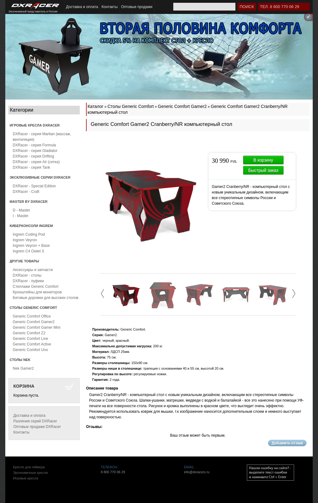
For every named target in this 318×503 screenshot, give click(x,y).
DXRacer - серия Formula (34, 145)
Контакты (110, 7)
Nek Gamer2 (23, 368)
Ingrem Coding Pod (29, 234)
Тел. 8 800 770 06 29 (279, 6)
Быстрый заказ (263, 170)
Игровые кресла (25, 478)
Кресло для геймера (29, 467)
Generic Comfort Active (32, 344)
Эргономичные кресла (30, 472)
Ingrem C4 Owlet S (28, 251)
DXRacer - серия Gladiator (35, 151)
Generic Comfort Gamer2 (34, 322)
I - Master (21, 216)
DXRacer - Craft (26, 191)
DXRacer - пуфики (28, 281)
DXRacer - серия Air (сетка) (36, 162)
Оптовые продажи (136, 7)
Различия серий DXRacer (35, 421)
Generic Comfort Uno (30, 350)
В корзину (263, 160)
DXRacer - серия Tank (31, 167)
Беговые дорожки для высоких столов (45, 298)
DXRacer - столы (27, 275)
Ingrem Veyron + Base (31, 245)
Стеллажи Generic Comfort (35, 286)
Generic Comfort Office (32, 316)
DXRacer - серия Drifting (33, 156)
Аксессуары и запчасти (33, 270)
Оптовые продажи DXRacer (37, 427)
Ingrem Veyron (25, 240)
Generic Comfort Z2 (29, 333)
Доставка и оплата (82, 7)
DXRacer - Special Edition (34, 186)
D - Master (21, 210)
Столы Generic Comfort (130, 106)
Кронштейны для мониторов (37, 292)
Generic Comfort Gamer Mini (36, 327)
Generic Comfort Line (30, 338)
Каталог (95, 106)
